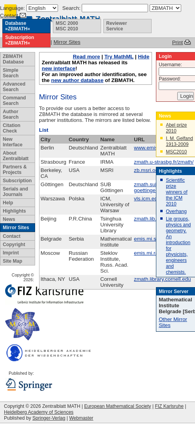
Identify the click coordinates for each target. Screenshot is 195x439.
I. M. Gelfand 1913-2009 (179, 141)
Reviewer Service (116, 26)
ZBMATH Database (13, 59)
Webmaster (81, 418)
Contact (9, 16)
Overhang (176, 211)
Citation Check (12, 128)
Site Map (12, 261)
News (9, 219)
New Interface (12, 142)
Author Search (11, 114)
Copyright (14, 244)
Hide (143, 57)
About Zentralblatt (15, 155)
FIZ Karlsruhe (169, 406)
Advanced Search (14, 86)
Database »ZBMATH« (17, 26)
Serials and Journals (15, 191)
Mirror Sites (16, 227)
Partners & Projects (15, 169)
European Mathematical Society (117, 406)
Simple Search (11, 72)
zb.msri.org (147, 170)
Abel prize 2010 (176, 128)
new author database (77, 80)
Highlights (14, 211)
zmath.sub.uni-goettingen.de (151, 187)
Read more (86, 57)
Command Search (14, 100)
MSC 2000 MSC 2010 (67, 26)
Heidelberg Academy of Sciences (38, 412)
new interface (58, 68)
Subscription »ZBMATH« (19, 40)
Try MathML (118, 57)
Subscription (17, 180)
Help (8, 202)
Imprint (11, 253)
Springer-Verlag (48, 418)
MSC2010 (176, 152)
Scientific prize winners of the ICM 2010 (177, 192)
